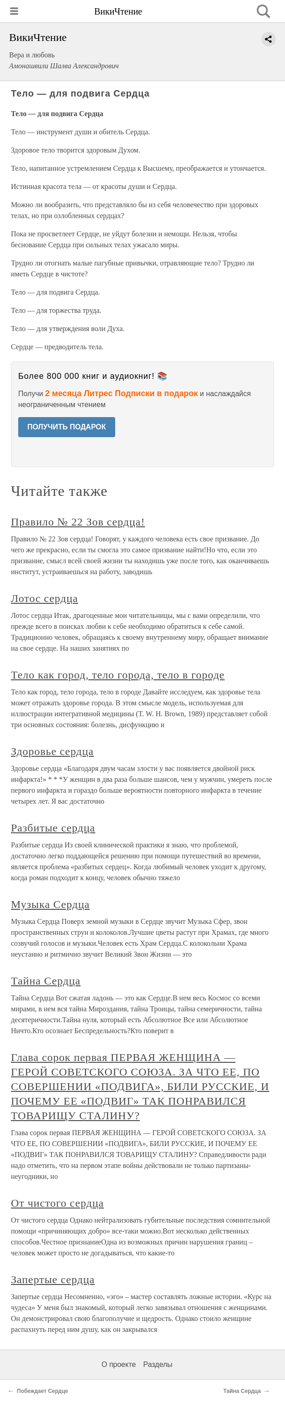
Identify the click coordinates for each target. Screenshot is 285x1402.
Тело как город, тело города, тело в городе (117, 675)
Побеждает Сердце (42, 1391)
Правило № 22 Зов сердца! (78, 522)
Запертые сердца (53, 1279)
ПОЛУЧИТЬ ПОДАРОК (66, 427)
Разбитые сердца (53, 828)
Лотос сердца (44, 598)
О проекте (119, 1364)
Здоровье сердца (52, 751)
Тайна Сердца (46, 981)
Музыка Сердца (50, 904)
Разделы (157, 1364)
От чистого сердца (57, 1203)
